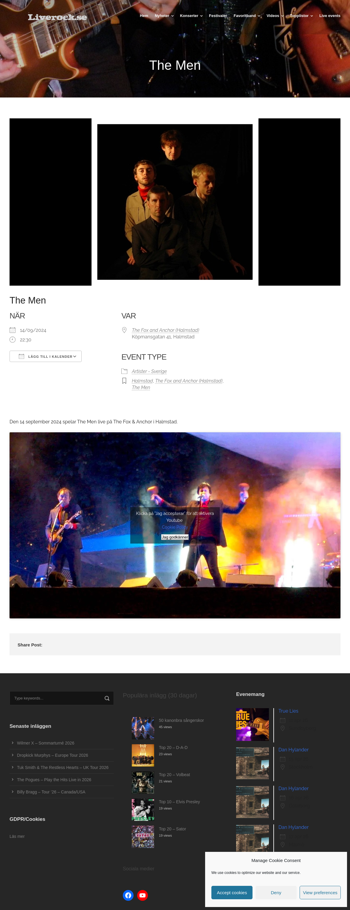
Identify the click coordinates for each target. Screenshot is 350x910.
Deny (276, 892)
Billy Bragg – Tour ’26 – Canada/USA (51, 792)
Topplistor (299, 15)
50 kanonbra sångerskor (181, 720)
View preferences (320, 892)
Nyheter (162, 15)
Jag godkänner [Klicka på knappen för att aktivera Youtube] (175, 537)
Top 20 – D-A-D (173, 747)
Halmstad (142, 381)
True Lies (288, 711)
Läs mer (17, 836)
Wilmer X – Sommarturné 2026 (45, 743)
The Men (141, 387)
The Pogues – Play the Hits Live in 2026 (54, 779)
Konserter (189, 15)
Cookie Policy (175, 527)
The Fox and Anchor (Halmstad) (165, 330)
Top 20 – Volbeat (174, 774)
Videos (273, 15)
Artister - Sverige (149, 371)
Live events (329, 15)
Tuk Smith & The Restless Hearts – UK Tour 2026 (63, 767)
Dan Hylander (293, 750)
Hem (144, 15)
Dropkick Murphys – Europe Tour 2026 (52, 755)
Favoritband (245, 15)
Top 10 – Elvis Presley (179, 801)
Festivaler (218, 15)
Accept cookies (232, 892)
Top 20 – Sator (172, 829)
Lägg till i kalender (45, 356)
